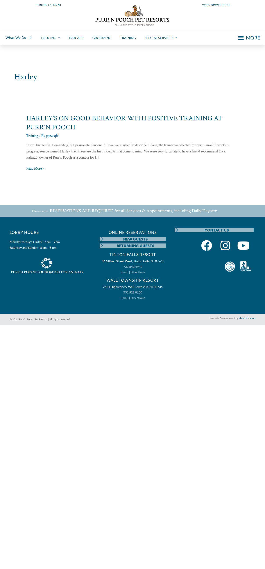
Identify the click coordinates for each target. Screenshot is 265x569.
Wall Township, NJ (216, 5)
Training (32, 136)
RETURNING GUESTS (135, 245)
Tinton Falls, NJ (49, 5)
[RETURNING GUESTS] (102, 245)
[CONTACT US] (177, 230)
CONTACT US (217, 230)
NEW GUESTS (135, 239)
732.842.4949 (132, 266)
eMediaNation (247, 318)
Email (124, 272)
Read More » (35, 168)
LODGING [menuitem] (50, 38)
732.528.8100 (132, 292)
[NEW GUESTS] (102, 239)
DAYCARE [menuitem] (76, 38)
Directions (138, 272)
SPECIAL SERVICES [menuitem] (161, 38)
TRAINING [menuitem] (128, 38)
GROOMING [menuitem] (101, 38)
